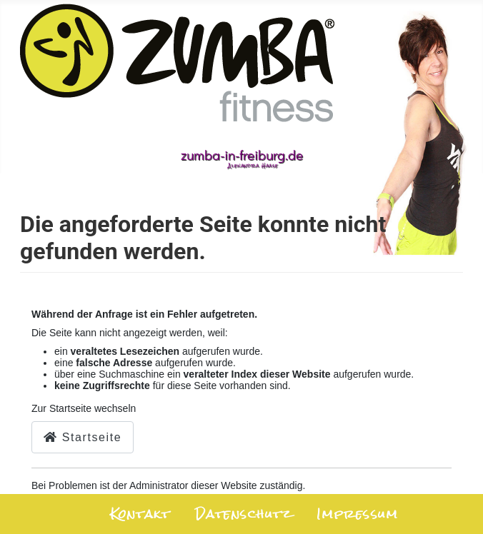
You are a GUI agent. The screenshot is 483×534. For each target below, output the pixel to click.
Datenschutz (243, 514)
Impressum (357, 514)
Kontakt (140, 514)
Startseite (82, 437)
